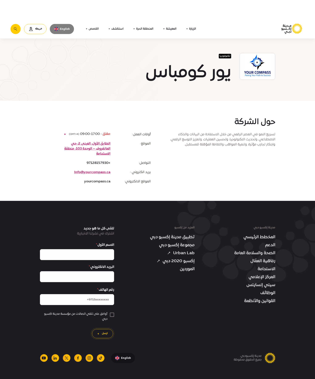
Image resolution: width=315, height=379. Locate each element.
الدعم (270, 245)
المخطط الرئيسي (259, 237)
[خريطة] (35, 29)
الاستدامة (266, 269)
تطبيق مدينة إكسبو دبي (172, 237)
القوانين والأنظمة (259, 301)
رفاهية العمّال (262, 261)
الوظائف (267, 293)
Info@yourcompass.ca (92, 172)
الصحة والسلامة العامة (254, 253)
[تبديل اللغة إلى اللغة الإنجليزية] (62, 29)
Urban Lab (180, 253)
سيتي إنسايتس (260, 285)
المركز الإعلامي (262, 277)
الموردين (187, 269)
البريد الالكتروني (102, 267)
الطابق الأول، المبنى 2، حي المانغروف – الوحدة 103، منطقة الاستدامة (87, 149)
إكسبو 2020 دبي (175, 261)
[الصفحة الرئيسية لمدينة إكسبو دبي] (292, 28)
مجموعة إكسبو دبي (177, 245)
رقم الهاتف (106, 290)
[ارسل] (102, 333)
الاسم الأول (106, 245)
